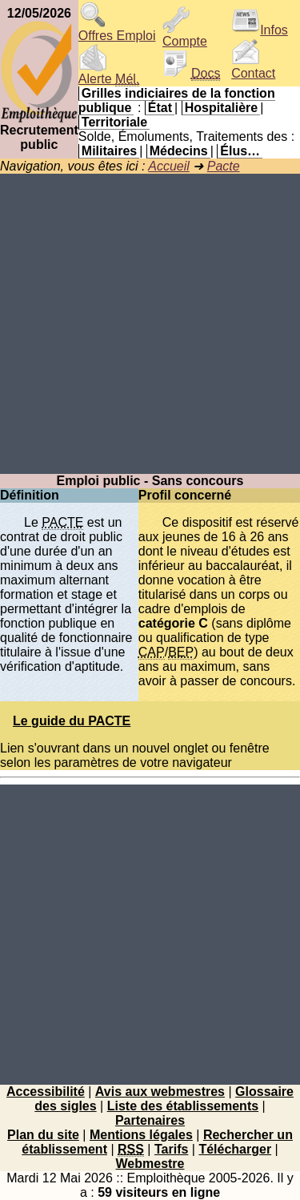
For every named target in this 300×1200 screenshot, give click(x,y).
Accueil (169, 166)
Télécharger (234, 1149)
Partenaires (150, 1120)
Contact (253, 67)
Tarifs (171, 1149)
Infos (259, 30)
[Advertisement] (150, 324)
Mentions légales (141, 1135)
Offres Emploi (117, 30)
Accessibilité (45, 1091)
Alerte (108, 73)
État (160, 107)
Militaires (109, 151)
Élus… (240, 151)
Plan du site (43, 1135)
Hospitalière (221, 107)
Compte (184, 35)
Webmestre (150, 1163)
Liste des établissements (182, 1106)
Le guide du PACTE (71, 721)
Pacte (223, 166)
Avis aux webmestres (160, 1091)
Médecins (179, 151)
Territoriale (114, 122)
